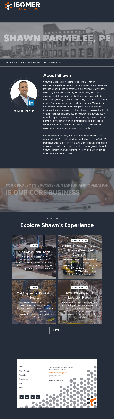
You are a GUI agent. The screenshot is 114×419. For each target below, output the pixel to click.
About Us (22, 375)
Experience (23, 379)
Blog (20, 383)
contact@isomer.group (57, 373)
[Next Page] (57, 330)
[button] (108, 5)
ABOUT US (17, 62)
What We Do (24, 371)
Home (6, 62)
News (21, 387)
